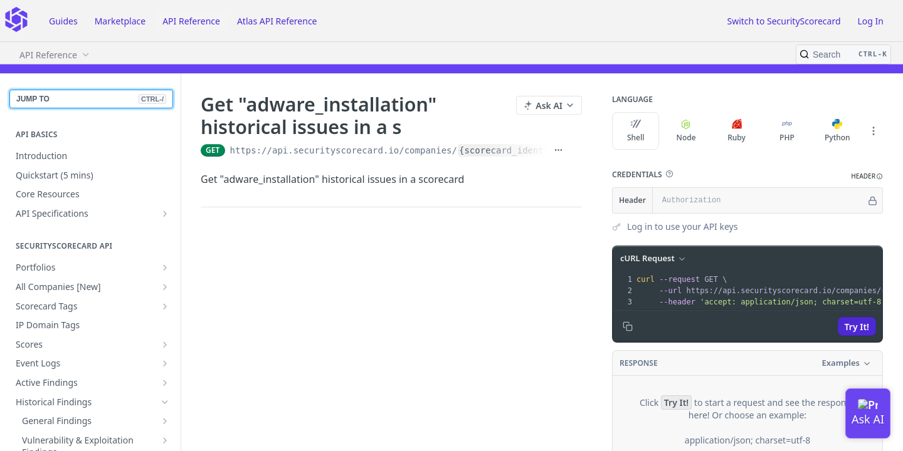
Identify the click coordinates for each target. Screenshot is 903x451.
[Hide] (872, 200)
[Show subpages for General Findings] (165, 421)
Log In (871, 21)
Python (837, 131)
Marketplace (120, 21)
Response (639, 363)
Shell (636, 131)
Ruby (736, 131)
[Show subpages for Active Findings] (165, 383)
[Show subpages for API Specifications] (165, 214)
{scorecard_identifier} (517, 150)
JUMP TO (91, 99)
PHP (787, 131)
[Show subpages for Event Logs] (165, 363)
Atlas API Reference (277, 21)
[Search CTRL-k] (843, 54)
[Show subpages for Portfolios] (165, 267)
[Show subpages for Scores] (165, 345)
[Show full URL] (558, 150)
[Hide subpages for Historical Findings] (165, 402)
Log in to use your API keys (682, 226)
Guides (63, 21)
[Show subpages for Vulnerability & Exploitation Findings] (165, 440)
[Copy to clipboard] (627, 326)
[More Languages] (873, 131)
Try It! (857, 327)
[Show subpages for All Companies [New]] (165, 287)
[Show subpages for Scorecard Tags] (165, 306)
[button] (669, 174)
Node (686, 131)
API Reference (191, 21)
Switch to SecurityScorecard (783, 21)
